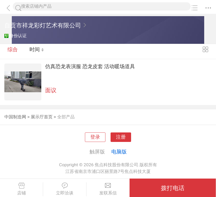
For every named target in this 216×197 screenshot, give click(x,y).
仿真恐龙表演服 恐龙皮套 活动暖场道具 (90, 66)
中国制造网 (15, 116)
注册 (121, 137)
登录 (95, 137)
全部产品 (66, 116)
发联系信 (108, 189)
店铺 (21, 189)
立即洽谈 (64, 189)
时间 (37, 51)
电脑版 (119, 152)
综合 (12, 51)
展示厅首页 (42, 116)
